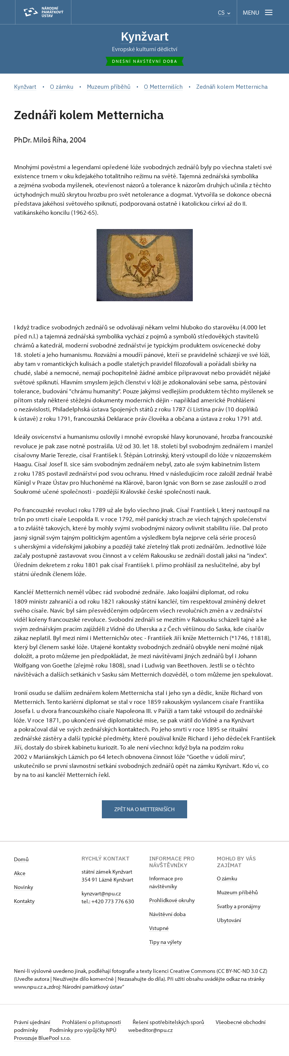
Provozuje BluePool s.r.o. (42, 1038)
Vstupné (159, 928)
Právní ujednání (32, 1022)
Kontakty (24, 901)
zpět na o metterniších (144, 809)
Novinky (23, 887)
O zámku (227, 879)
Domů (21, 859)
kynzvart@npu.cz (101, 894)
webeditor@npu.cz (177, 1030)
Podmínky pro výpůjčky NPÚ (109, 1030)
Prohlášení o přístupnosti (94, 1022)
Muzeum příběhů (237, 893)
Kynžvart (144, 36)
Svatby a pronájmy (238, 906)
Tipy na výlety (165, 942)
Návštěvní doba (167, 914)
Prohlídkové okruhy (172, 900)
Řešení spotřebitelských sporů (172, 1022)
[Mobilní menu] (258, 12)
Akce (20, 873)
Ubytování (229, 920)
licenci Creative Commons (184, 971)
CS (224, 12)
